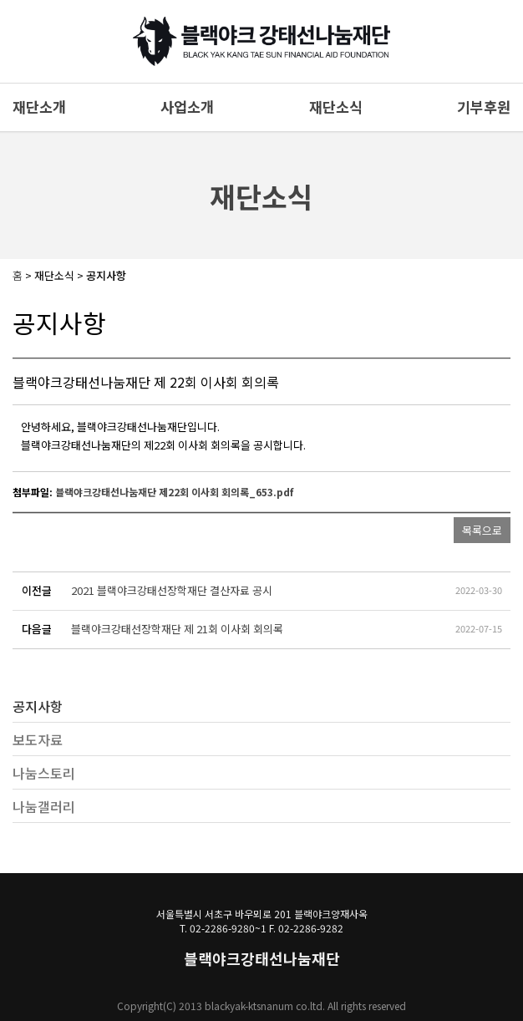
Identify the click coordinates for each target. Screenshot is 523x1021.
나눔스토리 (44, 773)
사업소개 (187, 106)
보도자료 (38, 739)
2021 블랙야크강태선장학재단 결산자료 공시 (171, 590)
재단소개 (39, 106)
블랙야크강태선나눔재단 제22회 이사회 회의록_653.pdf (174, 492)
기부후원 (483, 106)
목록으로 (482, 530)
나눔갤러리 (44, 806)
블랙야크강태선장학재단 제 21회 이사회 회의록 (177, 629)
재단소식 (336, 106)
